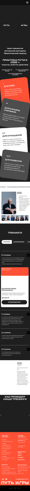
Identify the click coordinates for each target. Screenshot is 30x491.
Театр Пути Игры (22, 452)
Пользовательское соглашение (8, 468)
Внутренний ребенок (6, 448)
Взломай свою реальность (7, 441)
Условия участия (5, 470)
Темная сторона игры (6, 447)
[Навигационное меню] (27, 2)
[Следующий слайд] (29, 419)
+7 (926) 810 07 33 (22, 479)
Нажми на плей (21, 442)
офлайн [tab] (6, 242)
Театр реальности (5, 454)
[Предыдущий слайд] (0, 419)
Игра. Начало (21, 473)
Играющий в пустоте (6, 445)
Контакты (21, 459)
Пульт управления (22, 440)
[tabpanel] (15, 257)
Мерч (20, 455)
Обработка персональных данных (9, 473)
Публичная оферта (6, 466)
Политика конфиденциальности (9, 472)
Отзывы (20, 457)
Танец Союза (4, 459)
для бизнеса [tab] (19, 242)
